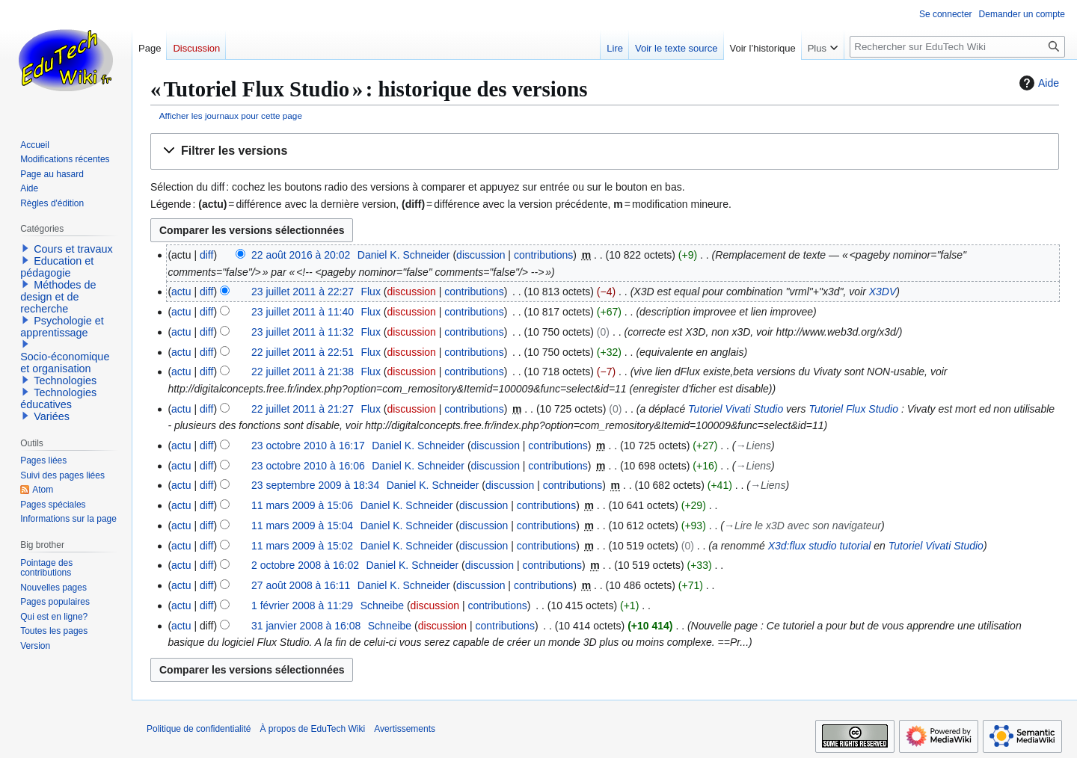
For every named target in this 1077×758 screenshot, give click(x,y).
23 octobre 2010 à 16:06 (308, 466)
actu (181, 292)
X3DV (883, 292)
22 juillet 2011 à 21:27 (302, 409)
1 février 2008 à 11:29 (302, 605)
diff (206, 255)
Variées (52, 416)
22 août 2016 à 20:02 (300, 255)
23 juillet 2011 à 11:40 (302, 312)
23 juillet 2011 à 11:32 (302, 332)
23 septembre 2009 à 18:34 (315, 485)
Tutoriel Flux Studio (853, 409)
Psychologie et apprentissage (62, 327)
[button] (604, 151)
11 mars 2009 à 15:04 (302, 525)
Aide (1037, 83)
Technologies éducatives (58, 398)
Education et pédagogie (56, 267)
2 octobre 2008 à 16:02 (305, 565)
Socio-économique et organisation (64, 363)
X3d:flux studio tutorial (819, 546)
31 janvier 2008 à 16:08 (305, 626)
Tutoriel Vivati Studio (735, 409)
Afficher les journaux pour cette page (230, 115)
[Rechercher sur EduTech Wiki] (957, 47)
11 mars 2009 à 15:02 (302, 546)
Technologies (65, 380)
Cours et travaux (73, 249)
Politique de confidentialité (199, 729)
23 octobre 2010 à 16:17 (308, 446)
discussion (480, 255)
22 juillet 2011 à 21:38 (302, 372)
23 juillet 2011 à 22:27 (302, 292)
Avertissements (404, 729)
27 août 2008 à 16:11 (300, 585)
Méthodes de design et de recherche (58, 297)
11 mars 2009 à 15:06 (302, 505)
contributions (543, 255)
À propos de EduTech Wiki (312, 729)
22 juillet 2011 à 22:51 (302, 352)
